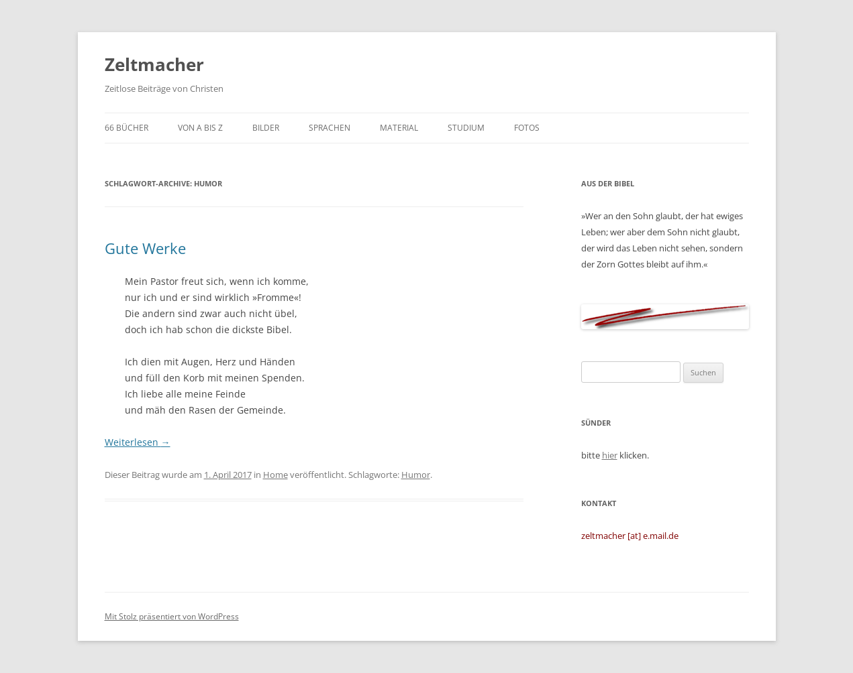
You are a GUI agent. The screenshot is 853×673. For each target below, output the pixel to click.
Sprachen (329, 127)
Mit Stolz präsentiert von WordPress (172, 616)
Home (275, 475)
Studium (466, 127)
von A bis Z (200, 127)
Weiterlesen (137, 442)
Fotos (527, 127)
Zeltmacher (154, 64)
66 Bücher (126, 127)
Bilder (265, 127)
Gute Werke (145, 248)
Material (399, 127)
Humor (415, 475)
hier (609, 455)
